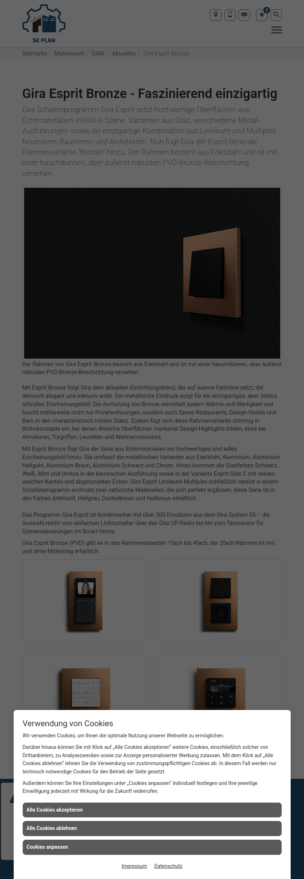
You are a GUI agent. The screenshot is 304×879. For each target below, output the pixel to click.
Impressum (134, 866)
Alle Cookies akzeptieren (55, 810)
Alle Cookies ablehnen (52, 828)
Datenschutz (168, 866)
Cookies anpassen (47, 847)
